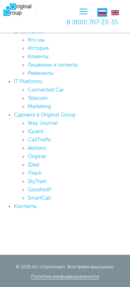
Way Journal (43, 123)
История (38, 48)
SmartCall (39, 198)
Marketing (39, 107)
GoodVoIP (39, 190)
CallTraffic (40, 140)
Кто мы (36, 40)
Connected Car (46, 90)
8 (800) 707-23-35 (92, 22)
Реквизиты (40, 73)
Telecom (38, 98)
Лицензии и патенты (53, 65)
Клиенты (38, 57)
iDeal (34, 165)
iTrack (34, 173)
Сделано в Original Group (45, 115)
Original (37, 156)
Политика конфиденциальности (65, 276)
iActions (37, 148)
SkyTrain (37, 181)
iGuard (35, 131)
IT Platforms (28, 82)
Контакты (25, 206)
